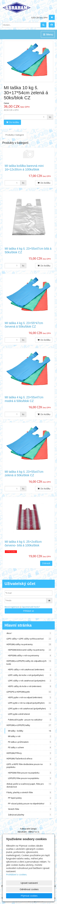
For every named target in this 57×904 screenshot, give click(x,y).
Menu (48, 34)
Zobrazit (46, 563)
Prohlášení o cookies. (16, 874)
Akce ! (29, 633)
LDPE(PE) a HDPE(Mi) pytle (29, 691)
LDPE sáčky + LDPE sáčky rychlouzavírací (29, 638)
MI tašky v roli (30, 736)
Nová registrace (12, 606)
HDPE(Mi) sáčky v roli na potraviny (30, 655)
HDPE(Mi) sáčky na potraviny (29, 644)
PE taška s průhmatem (30, 742)
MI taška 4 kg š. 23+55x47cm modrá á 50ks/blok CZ (24, 399)
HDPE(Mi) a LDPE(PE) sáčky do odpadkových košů (29, 662)
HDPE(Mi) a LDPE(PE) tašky (29, 725)
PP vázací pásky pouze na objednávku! (30, 803)
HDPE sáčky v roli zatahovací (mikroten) (30, 669)
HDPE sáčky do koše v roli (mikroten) (30, 686)
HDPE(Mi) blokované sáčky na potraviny (30, 649)
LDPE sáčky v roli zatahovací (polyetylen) (30, 680)
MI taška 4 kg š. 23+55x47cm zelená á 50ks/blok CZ (24, 473)
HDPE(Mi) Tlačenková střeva (29, 758)
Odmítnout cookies (29, 889)
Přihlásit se (28, 610)
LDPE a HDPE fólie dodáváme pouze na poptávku (29, 766)
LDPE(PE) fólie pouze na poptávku (30, 778)
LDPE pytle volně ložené (30, 714)
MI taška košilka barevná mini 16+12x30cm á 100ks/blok (24, 167)
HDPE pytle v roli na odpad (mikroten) (30, 697)
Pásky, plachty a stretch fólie (29, 792)
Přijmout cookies (29, 895)
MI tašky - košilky (30, 730)
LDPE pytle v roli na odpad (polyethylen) (30, 702)
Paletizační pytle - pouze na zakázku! (30, 719)
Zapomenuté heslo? (30, 606)
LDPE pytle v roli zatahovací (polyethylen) (30, 708)
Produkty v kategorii (14, 134)
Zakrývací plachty (30, 814)
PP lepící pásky (30, 797)
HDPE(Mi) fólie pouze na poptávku (30, 772)
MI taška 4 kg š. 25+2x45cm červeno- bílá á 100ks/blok (23, 543)
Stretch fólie (30, 809)
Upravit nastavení (29, 882)
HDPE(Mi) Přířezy (29, 753)
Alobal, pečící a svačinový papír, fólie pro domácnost (29, 785)
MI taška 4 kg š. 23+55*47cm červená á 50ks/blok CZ (24, 324)
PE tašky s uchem (30, 747)
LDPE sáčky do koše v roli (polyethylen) (30, 675)
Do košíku (12, 122)
